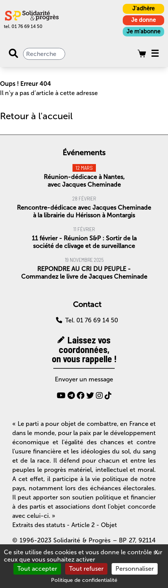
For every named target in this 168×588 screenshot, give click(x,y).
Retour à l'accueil (36, 116)
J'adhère (143, 8)
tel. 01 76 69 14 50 (23, 26)
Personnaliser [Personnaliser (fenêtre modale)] (134, 568)
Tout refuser (86, 568)
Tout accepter (37, 568)
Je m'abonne (143, 31)
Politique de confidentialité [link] (84, 580)
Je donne (143, 19)
